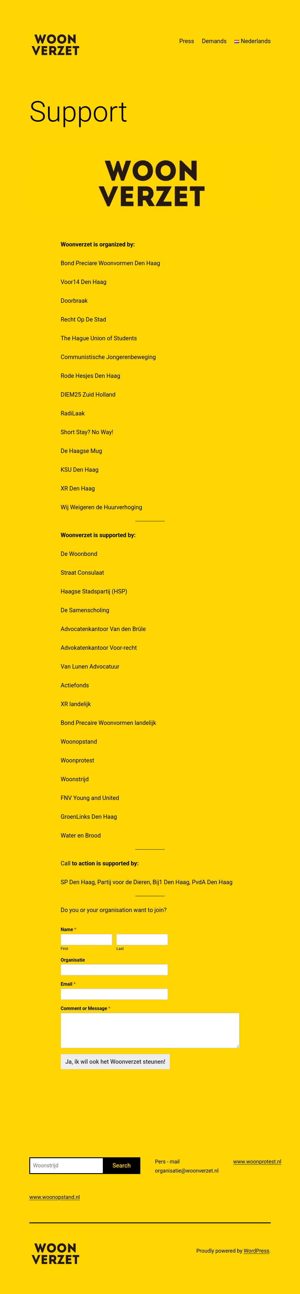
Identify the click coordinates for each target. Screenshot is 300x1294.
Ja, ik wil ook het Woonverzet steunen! (115, 1061)
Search (121, 1165)
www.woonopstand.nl (54, 1197)
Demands (214, 41)
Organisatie (73, 960)
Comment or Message (85, 1008)
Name (68, 929)
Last (120, 948)
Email (68, 984)
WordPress (256, 1251)
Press (186, 41)
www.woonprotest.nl (257, 1161)
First (64, 948)
